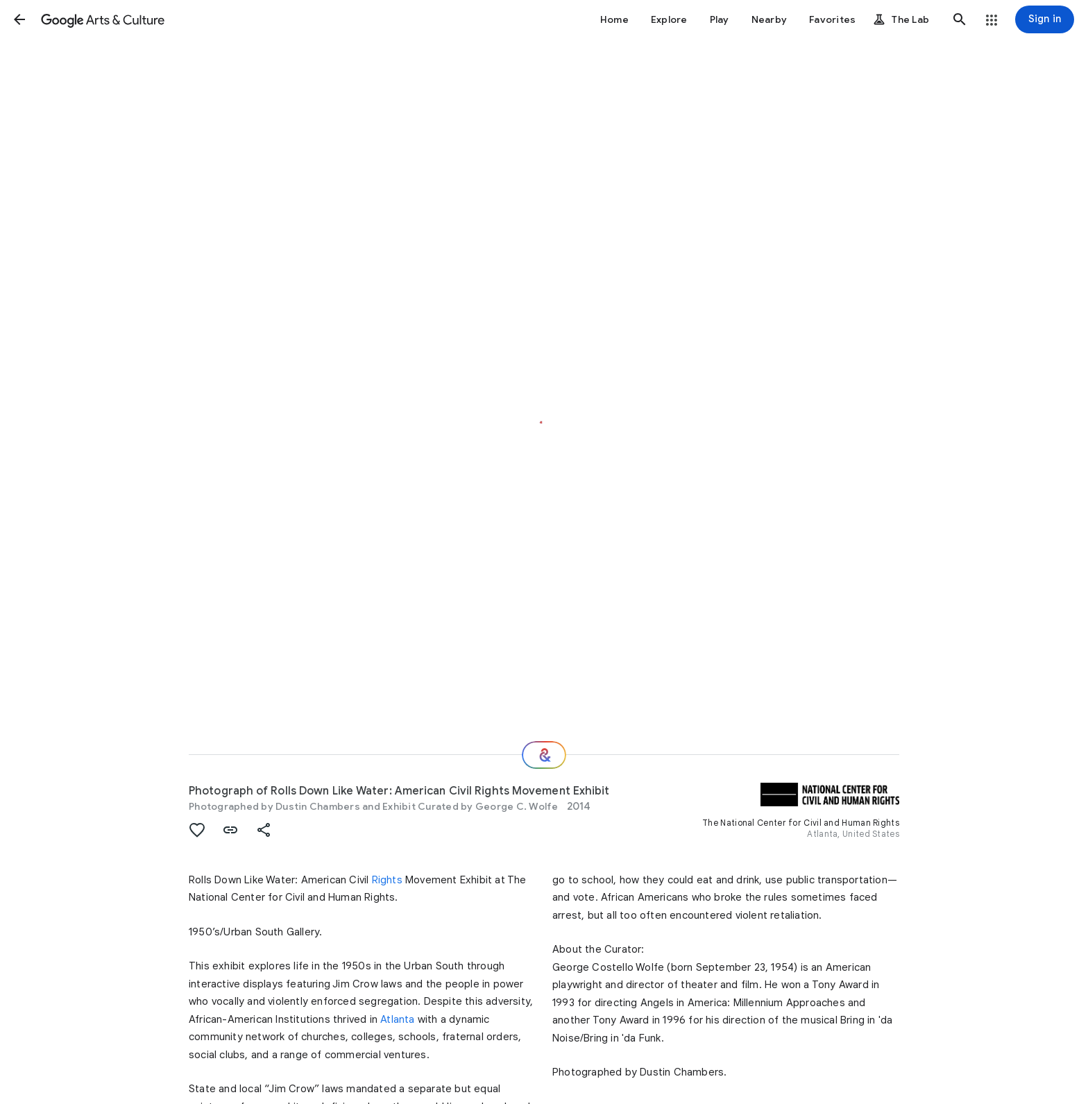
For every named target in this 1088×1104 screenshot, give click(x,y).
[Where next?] (544, 755)
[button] (19, 19)
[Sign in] (1044, 19)
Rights (387, 880)
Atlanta (397, 1019)
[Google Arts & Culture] (103, 19)
